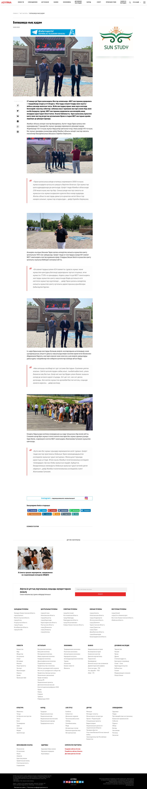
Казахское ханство (94, 652)
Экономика (67, 2)
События (115, 719)
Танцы (19, 712)
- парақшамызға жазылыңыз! (58, 498)
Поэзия (117, 650)
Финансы (67, 666)
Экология (115, 733)
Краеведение (92, 659)
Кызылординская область (98, 635)
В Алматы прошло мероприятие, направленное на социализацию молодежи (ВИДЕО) (35, 574)
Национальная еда (46, 714)
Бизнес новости (69, 664)
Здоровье (115, 710)
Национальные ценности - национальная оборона (94, 725)
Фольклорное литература (94, 714)
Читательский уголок (72, 717)
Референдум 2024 (43, 697)
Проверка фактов (91, 728)
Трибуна (40, 695)
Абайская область (117, 618)
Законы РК (41, 678)
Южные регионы (96, 607)
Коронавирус (45, 752)
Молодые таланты (92, 712)
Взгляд (114, 726)
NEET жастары (24, 13)
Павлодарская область (70, 618)
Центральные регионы (49, 607)
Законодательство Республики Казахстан (96, 736)
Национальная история (95, 648)
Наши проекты (21, 664)
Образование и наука (25, 743)
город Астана (45, 611)
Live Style (69, 706)
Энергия (19, 754)
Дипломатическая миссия (46, 683)
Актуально (45, 2)
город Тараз (93, 628)
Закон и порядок (123, 2)
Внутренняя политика (44, 648)
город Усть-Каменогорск (119, 614)
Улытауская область (47, 623)
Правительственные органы (47, 671)
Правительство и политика (46, 664)
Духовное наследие (78, 2)
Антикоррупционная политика (73, 657)
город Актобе (18, 628)
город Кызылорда (95, 633)
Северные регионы (70, 607)
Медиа (19, 729)
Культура (20, 706)
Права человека (43, 676)
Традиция (44, 710)
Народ (89, 2)
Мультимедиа (21, 669)
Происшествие (111, 2)
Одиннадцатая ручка (121, 664)
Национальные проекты (45, 681)
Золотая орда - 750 (94, 666)
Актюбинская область (21, 625)
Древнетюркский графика (96, 664)
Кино (18, 719)
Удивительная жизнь (23, 759)
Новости (21, 2)
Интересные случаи (72, 726)
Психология (20, 747)
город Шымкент (95, 621)
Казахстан (20, 648)
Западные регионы (21, 607)
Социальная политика (45, 662)
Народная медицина (47, 749)
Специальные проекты (93, 719)
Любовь (68, 719)
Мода (67, 724)
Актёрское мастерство (24, 714)
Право (39, 688)
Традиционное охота (47, 722)
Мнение (19, 662)
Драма (117, 655)
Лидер (114, 712)
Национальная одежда (48, 719)
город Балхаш (45, 630)
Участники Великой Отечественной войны (97, 732)
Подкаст (115, 722)
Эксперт (19, 666)
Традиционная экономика (72, 648)
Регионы (115, 731)
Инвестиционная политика (46, 655)
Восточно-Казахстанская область (122, 616)
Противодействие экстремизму (122, 714)
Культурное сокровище (122, 659)
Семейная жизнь (71, 722)
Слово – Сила (119, 662)
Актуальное (20, 655)
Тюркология (92, 657)
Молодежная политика (45, 652)
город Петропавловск (70, 621)
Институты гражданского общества (49, 669)
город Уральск (18, 614)
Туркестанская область (97, 623)
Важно (56, 2)
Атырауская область (20, 621)
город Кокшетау (46, 616)
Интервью (20, 659)
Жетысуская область (96, 618)
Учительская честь (23, 761)
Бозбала (68, 710)
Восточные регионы (119, 607)
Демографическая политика (47, 659)
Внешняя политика (44, 650)
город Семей (116, 611)
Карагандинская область (49, 621)
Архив (18, 673)
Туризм (66, 659)
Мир (18, 650)
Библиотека (118, 666)
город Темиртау (46, 628)
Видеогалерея (91, 722)
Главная (15, 13)
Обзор (114, 724)
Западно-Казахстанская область (24, 611)
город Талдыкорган (96, 616)
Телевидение (21, 722)
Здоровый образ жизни (48, 747)
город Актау (18, 618)
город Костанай (68, 611)
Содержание (21, 764)
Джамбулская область (97, 630)
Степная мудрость (120, 657)
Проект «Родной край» (93, 717)
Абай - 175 (91, 671)
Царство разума (22, 757)
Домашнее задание (72, 714)
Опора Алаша (119, 673)
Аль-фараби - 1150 (94, 669)
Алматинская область (97, 614)
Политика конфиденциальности (37, 786)
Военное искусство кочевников (98, 662)
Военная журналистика (73, 729)
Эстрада (19, 726)
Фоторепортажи (71, 731)
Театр (18, 717)
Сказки (117, 669)
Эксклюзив (115, 729)
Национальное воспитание (49, 717)
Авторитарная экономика (72, 652)
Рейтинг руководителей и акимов (48, 666)
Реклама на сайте (20, 786)
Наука (18, 752)
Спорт (99, 2)
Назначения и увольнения (46, 673)
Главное (40, 692)
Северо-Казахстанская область (73, 623)
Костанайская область (70, 614)
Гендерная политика (44, 657)
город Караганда (46, 618)
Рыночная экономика (70, 650)
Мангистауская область (21, 616)
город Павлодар (68, 616)
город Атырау (18, 623)
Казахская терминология (120, 717)
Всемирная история (94, 650)
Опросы (19, 671)
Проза (116, 652)
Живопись (20, 710)
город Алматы (94, 611)
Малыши (89, 710)
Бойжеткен (69, 712)
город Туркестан (95, 625)
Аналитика (67, 662)
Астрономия (20, 749)
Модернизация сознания (122, 671)
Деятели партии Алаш (95, 655)
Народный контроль (70, 655)
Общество (20, 652)
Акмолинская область (48, 614)
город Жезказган (46, 625)
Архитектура (21, 731)
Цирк (18, 724)
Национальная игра (47, 712)
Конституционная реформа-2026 (48, 685)
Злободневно (33, 2)
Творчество (118, 648)
